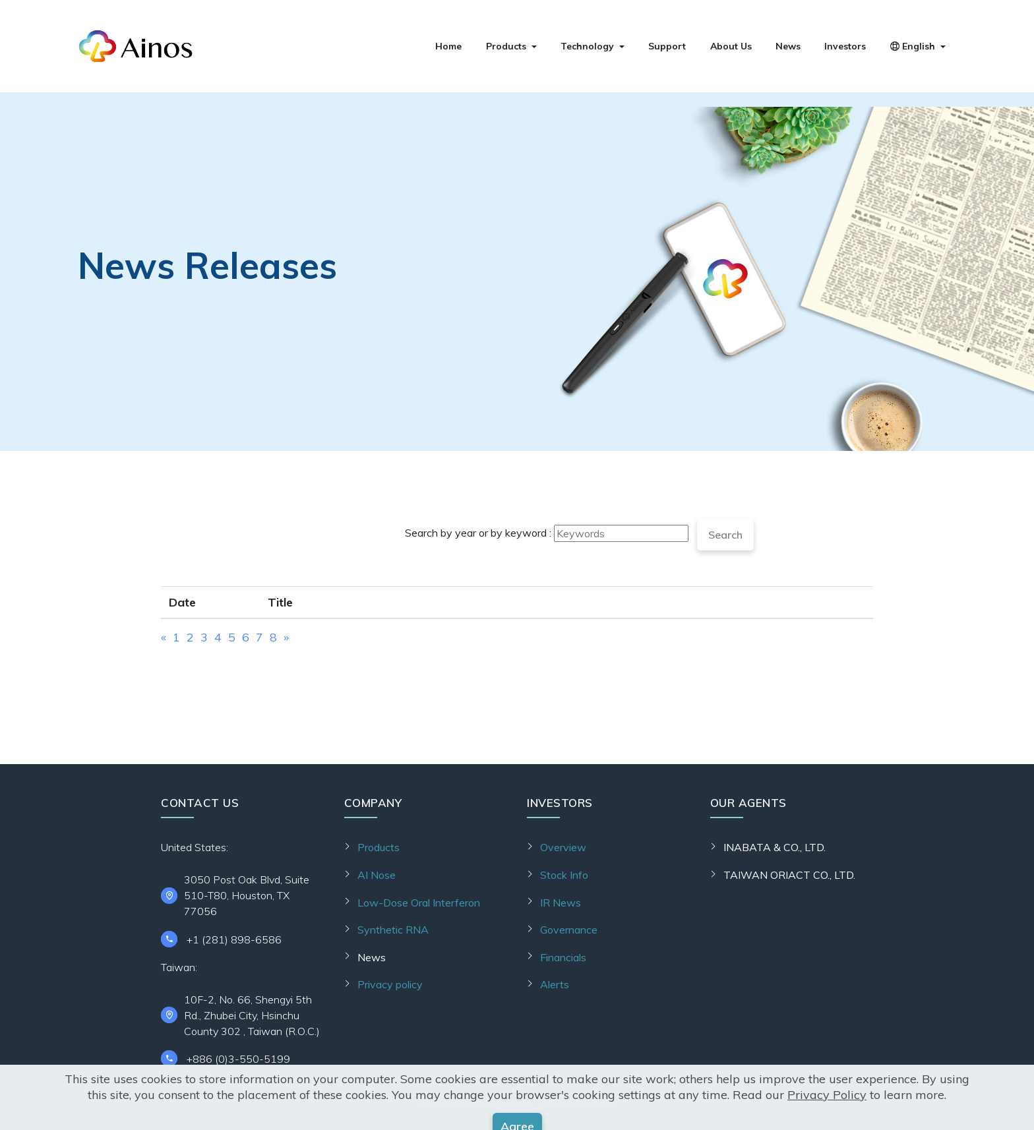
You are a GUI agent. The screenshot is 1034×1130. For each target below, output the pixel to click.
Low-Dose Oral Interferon (418, 902)
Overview (563, 847)
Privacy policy (390, 984)
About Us (731, 46)
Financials (563, 957)
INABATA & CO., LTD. (774, 847)
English (912, 46)
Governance (568, 929)
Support (667, 46)
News (788, 46)
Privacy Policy (827, 1121)
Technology (587, 46)
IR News (560, 902)
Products (506, 46)
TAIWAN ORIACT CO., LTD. (789, 874)
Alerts (554, 984)
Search (725, 534)
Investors (845, 46)
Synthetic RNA (393, 929)
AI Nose (376, 874)
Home (448, 46)
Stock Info (564, 874)
